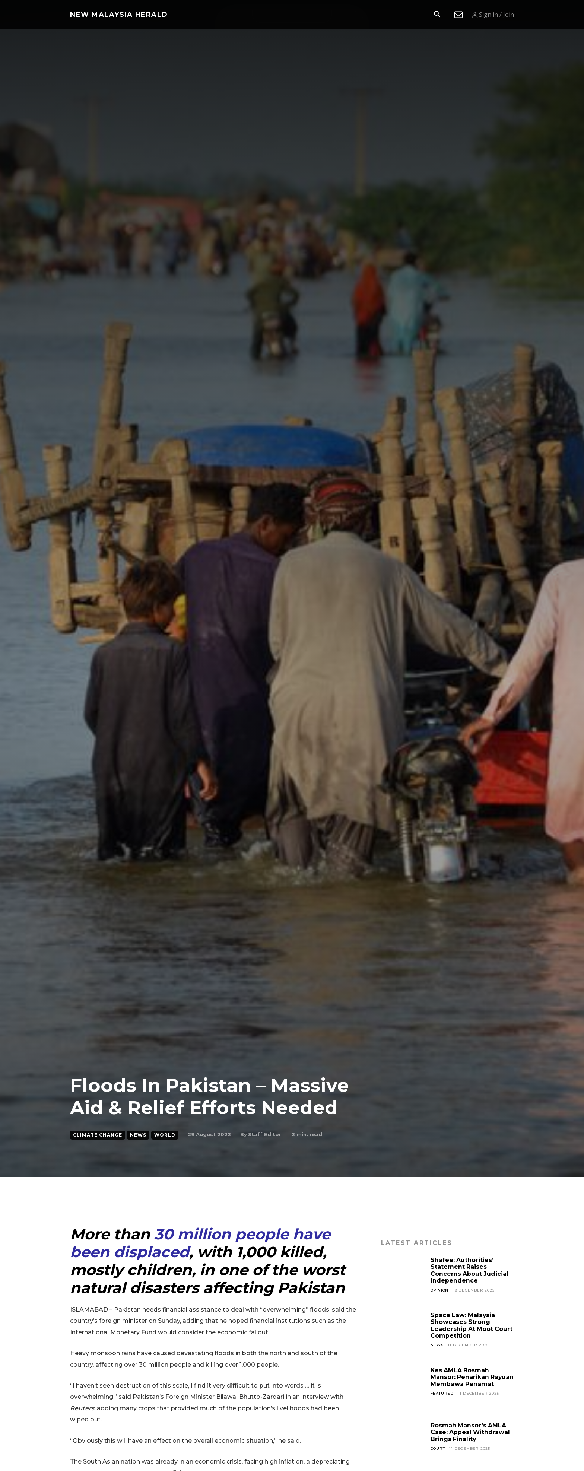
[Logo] (119, 14)
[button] (436, 14)
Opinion (440, 1290)
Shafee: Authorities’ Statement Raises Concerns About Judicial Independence (470, 1270)
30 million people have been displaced (200, 1243)
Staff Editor (264, 1134)
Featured (442, 1400)
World (164, 1135)
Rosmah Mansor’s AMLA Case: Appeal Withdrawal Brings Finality (471, 1432)
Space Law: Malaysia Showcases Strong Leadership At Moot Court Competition (472, 1325)
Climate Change (97, 1135)
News (138, 1135)
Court (438, 1448)
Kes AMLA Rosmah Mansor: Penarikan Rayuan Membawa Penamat (460, 1380)
